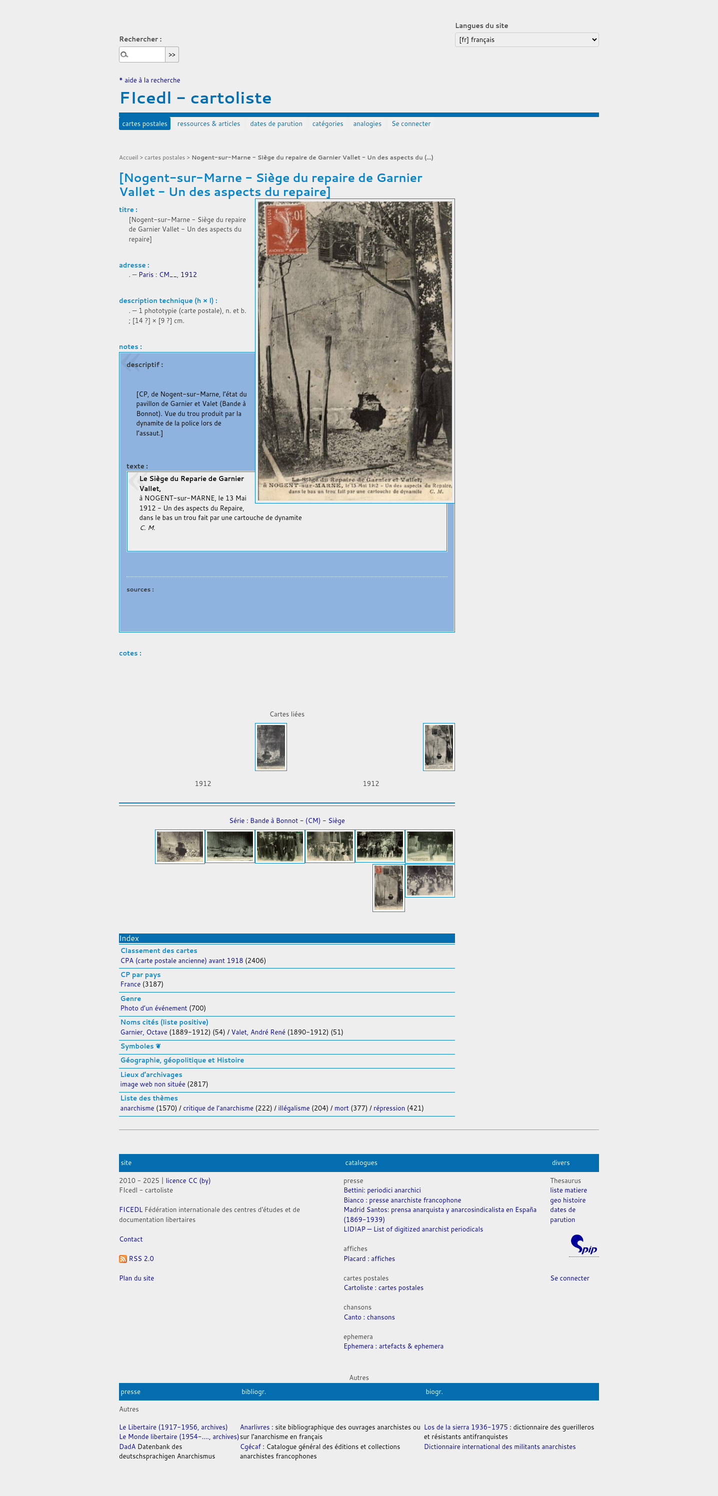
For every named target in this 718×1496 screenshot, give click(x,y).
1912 (188, 274)
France (131, 984)
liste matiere (568, 1190)
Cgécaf (250, 1446)
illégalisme (295, 1108)
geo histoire (568, 1200)
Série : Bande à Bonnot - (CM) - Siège (286, 820)
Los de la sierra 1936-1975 (466, 1427)
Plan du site (136, 1278)
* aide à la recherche (149, 80)
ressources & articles (209, 123)
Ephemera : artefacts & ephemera (394, 1346)
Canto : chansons (369, 1317)
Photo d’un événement (154, 1008)
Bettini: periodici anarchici (382, 1190)
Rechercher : (140, 39)
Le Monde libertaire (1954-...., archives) (179, 1436)
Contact (130, 1239)
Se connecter (411, 123)
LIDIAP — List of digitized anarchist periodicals (413, 1229)
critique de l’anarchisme (219, 1108)
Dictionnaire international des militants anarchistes (500, 1446)
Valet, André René (259, 1032)
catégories (328, 123)
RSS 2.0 (136, 1258)
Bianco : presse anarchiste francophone (402, 1200)
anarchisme (138, 1108)
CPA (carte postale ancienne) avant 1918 (182, 960)
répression (390, 1108)
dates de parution (276, 123)
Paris (146, 274)
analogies (368, 123)
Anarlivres (255, 1427)
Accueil (128, 157)
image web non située (153, 1084)
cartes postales (145, 123)
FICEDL (130, 1209)
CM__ (168, 274)
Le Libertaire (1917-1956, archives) (173, 1427)
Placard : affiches (369, 1258)
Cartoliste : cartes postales (384, 1287)
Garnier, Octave (144, 1032)
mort (342, 1108)
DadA (127, 1446)
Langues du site (481, 25)
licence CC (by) (188, 1180)
